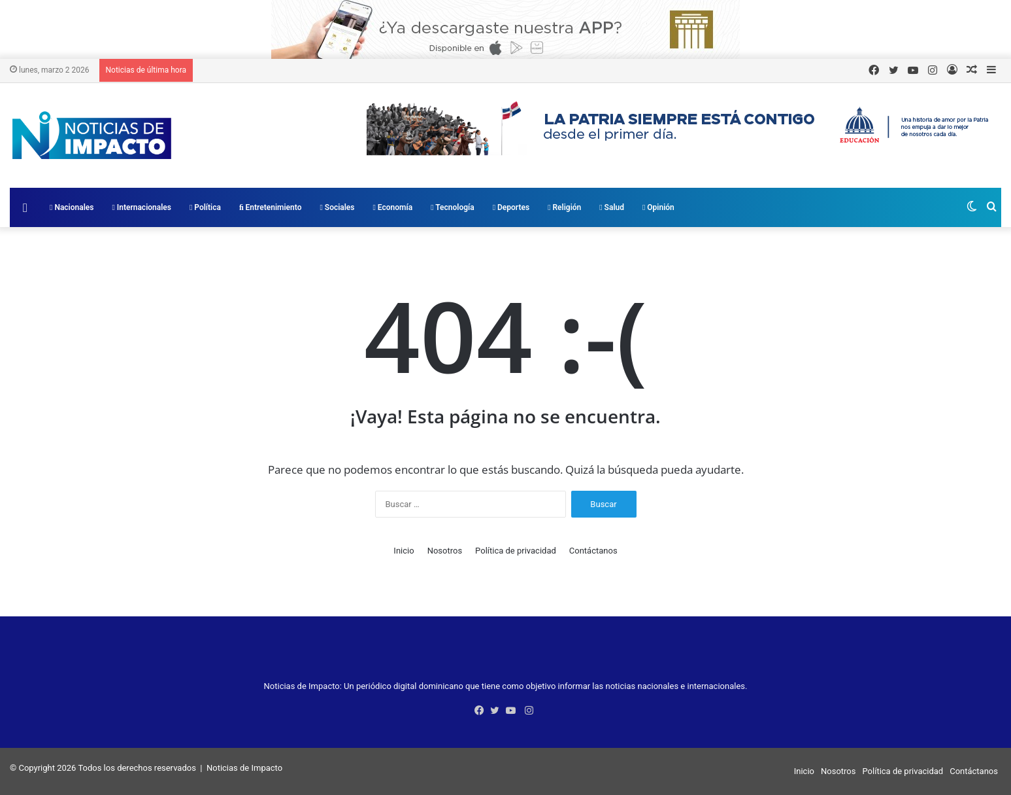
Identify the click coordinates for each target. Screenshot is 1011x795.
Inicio (403, 551)
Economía (393, 207)
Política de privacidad (515, 551)
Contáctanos (593, 551)
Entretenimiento (270, 207)
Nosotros (444, 551)
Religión (564, 207)
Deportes (511, 207)
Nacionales (71, 207)
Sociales (337, 207)
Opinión (658, 207)
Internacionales (141, 207)
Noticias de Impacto (244, 768)
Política (205, 207)
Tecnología (452, 207)
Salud (611, 207)
